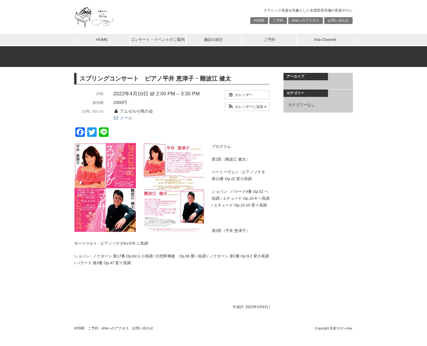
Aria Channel (325, 39)
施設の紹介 (213, 39)
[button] (247, 106)
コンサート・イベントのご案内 (158, 39)
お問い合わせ (338, 20)
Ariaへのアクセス (305, 20)
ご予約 (278, 20)
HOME (259, 20)
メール (122, 118)
